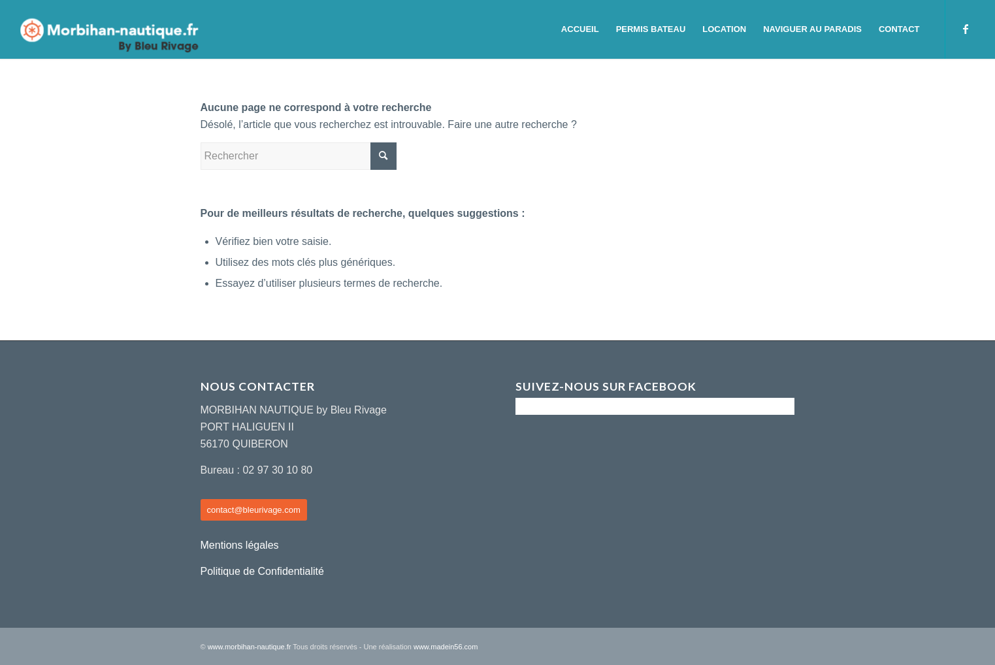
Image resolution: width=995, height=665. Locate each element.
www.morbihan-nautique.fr (249, 647)
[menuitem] (580, 29)
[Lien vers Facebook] (965, 29)
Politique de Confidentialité (262, 571)
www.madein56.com (446, 647)
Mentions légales (240, 545)
